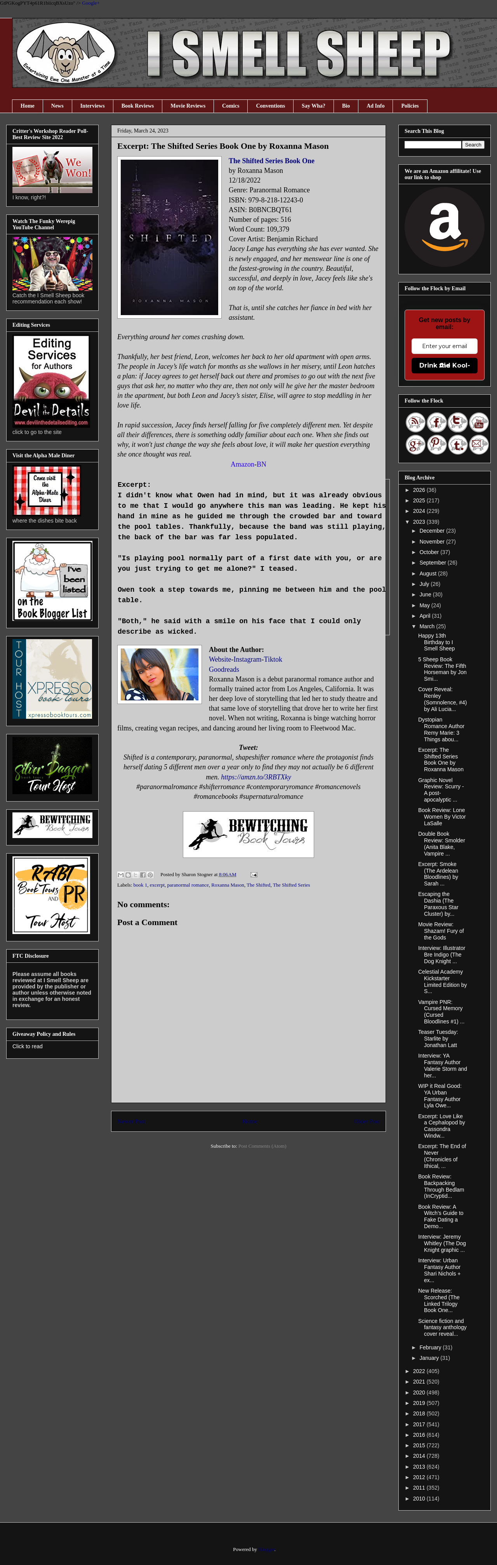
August (428, 573)
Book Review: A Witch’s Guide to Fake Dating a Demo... (441, 1216)
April (425, 616)
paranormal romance (188, 885)
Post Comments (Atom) (262, 1146)
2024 (420, 511)
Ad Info (375, 106)
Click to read (27, 1046)
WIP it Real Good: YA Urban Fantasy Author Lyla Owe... (440, 1095)
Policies (410, 106)
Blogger (266, 1549)
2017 (420, 1424)
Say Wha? (313, 106)
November (432, 542)
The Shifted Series (291, 885)
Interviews (92, 106)
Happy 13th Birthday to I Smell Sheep (436, 642)
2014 (420, 1456)
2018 (420, 1413)
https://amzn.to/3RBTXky (256, 777)
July (425, 584)
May (425, 605)
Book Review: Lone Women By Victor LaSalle (442, 816)
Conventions (270, 106)
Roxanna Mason (227, 885)
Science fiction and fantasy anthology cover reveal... (442, 1327)
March (427, 626)
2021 (420, 1382)
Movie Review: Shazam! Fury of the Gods (441, 931)
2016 (420, 1435)
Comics (230, 106)
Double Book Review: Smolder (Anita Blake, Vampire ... (441, 843)
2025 (420, 500)
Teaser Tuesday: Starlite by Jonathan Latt (438, 1038)
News (57, 106)
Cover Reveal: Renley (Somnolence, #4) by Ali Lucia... (442, 699)
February (431, 1347)
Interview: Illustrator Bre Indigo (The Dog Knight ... (441, 954)
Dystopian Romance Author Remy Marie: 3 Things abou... (441, 729)
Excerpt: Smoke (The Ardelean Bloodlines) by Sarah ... (438, 874)
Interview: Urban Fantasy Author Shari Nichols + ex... (439, 1270)
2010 (420, 1498)
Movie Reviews (187, 106)
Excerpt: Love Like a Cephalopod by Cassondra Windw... (441, 1126)
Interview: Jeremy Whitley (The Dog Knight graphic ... (442, 1243)
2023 (420, 522)
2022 (420, 1371)
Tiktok (273, 659)
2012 (420, 1477)
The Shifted (258, 885)
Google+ (91, 3)
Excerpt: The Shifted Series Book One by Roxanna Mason (441, 759)
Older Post (367, 1121)
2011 (420, 1488)
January (429, 1358)
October (429, 552)
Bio (346, 106)
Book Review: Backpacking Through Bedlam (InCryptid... (441, 1186)
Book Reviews (138, 106)
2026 (420, 490)
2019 (420, 1403)
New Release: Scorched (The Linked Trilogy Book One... (439, 1300)
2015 (420, 1445)
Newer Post (131, 1121)
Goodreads (224, 669)
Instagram (248, 659)
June (426, 594)
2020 (420, 1392)
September (433, 562)
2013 (420, 1467)
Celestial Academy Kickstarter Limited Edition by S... (442, 981)
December (432, 531)
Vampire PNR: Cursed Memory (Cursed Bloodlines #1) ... (441, 1012)
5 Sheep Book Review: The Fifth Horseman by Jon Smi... (442, 669)
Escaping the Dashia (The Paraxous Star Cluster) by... (438, 904)
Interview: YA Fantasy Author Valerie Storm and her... (442, 1065)
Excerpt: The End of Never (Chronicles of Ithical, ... (442, 1156)
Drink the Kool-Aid (444, 365)
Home (28, 106)
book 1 (141, 885)
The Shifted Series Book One (272, 161)
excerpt (157, 885)
